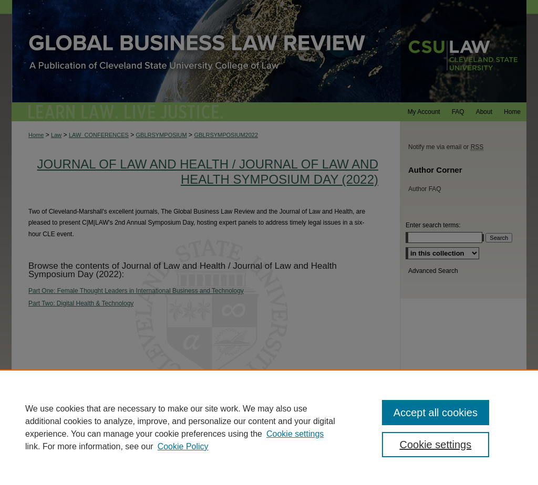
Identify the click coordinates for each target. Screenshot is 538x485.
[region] (269, 427)
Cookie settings (295, 433)
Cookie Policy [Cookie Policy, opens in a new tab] (183, 446)
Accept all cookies (436, 412)
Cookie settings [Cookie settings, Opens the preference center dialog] (435, 444)
